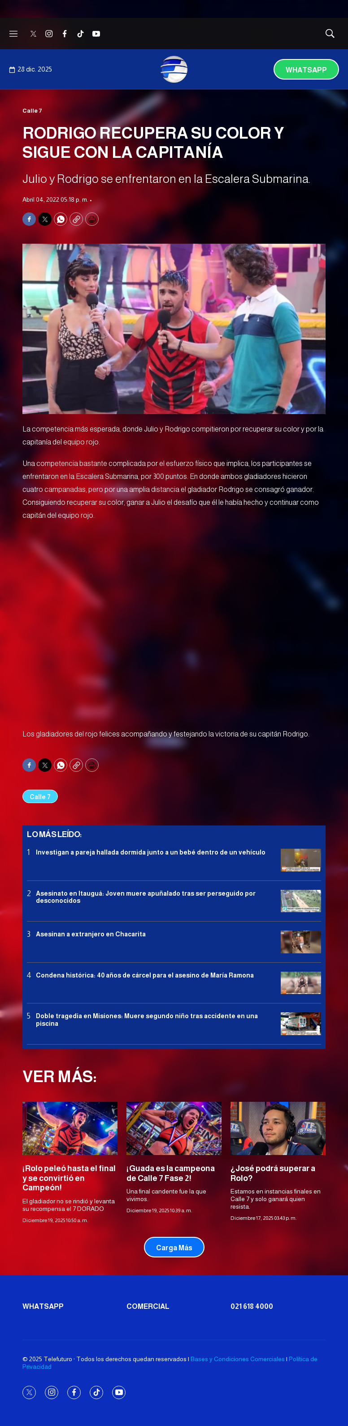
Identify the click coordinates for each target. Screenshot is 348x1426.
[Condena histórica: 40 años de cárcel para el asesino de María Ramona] (301, 983)
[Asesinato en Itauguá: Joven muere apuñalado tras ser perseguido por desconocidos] (301, 901)
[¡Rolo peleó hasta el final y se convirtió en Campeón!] (69, 1128)
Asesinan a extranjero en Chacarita (91, 934)
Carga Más (174, 1248)
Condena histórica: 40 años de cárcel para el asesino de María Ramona (145, 975)
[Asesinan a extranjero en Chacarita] (301, 942)
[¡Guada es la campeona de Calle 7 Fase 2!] (174, 1128)
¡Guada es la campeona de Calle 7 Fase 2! (170, 1173)
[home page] (174, 69)
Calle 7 (32, 110)
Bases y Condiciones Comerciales (238, 1359)
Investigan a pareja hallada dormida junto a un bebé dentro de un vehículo (150, 852)
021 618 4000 (252, 1306)
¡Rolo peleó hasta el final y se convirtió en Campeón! (69, 1178)
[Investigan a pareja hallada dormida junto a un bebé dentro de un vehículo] (301, 860)
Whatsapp (306, 70)
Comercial (148, 1306)
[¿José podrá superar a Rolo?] (278, 1128)
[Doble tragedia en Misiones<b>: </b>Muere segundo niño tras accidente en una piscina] (301, 1023)
